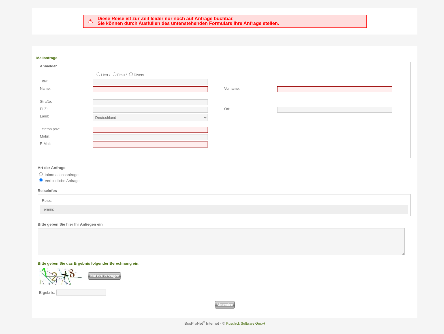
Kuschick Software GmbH (245, 329)
